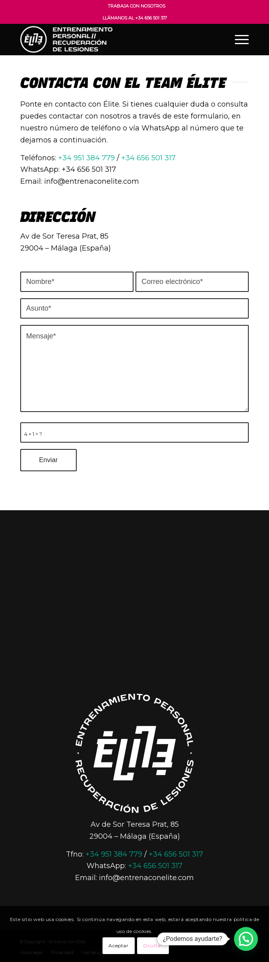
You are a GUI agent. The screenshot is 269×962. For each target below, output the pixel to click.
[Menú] (238, 39)
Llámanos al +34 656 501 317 (135, 18)
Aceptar (118, 945)
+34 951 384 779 (86, 158)
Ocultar (153, 945)
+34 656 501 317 (148, 158)
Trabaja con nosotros (136, 6)
